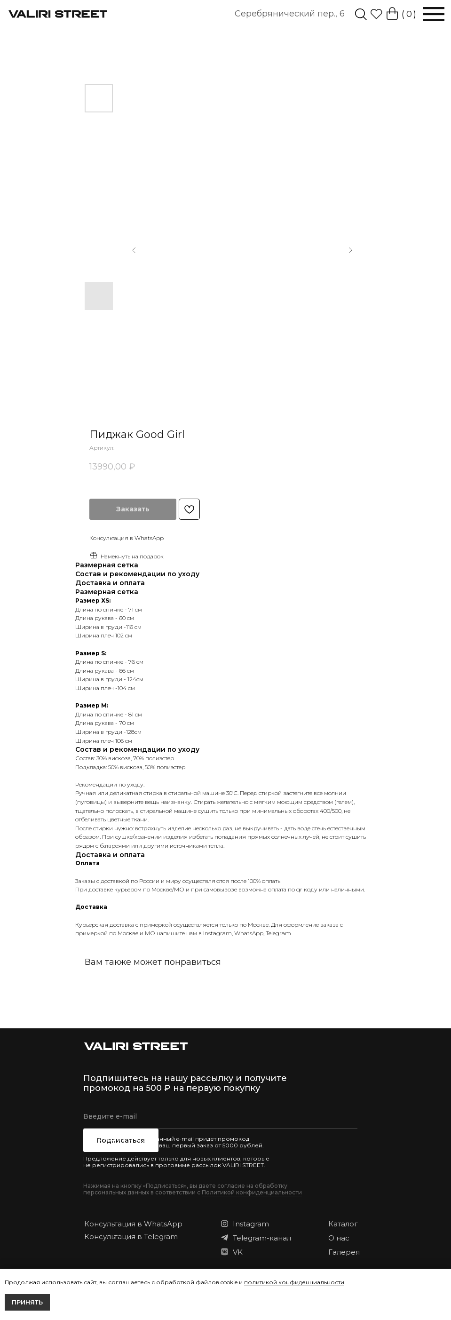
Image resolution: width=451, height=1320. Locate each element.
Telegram (278, 933)
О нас (338, 1237)
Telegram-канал (262, 1237)
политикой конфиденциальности (294, 1282)
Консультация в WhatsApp (133, 1223)
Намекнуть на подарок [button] (126, 555)
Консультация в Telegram (131, 1236)
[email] (220, 1117)
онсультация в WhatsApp (128, 537)
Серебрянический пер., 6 (290, 13)
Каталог (343, 1223)
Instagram (217, 933)
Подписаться (120, 1140)
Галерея (344, 1252)
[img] (361, 14)
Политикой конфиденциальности (252, 1192)
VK (238, 1252)
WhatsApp (248, 933)
